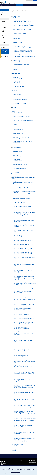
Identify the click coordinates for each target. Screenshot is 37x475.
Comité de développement (16, 30)
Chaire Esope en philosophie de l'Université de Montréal (21, 329)
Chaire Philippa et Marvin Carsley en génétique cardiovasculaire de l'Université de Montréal (25, 419)
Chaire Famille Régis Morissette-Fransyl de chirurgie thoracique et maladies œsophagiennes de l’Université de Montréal (24, 332)
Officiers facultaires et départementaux (17, 165)
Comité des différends (17, 83)
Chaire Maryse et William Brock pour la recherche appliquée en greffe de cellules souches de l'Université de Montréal (24, 386)
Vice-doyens (14, 169)
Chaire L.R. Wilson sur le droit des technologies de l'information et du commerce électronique (24, 371)
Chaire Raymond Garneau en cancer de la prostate (20, 424)
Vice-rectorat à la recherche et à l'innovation (19, 121)
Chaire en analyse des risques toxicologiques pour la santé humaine (23, 308)
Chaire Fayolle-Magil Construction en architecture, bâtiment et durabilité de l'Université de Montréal (24, 334)
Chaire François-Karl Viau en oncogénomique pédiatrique (21, 349)
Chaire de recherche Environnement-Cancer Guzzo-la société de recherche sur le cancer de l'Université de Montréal (25, 284)
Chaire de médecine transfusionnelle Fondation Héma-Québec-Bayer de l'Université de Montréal (23, 271)
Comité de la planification (16, 38)
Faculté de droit (15, 148)
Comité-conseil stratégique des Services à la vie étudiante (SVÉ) (21, 130)
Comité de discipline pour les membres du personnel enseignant (21, 64)
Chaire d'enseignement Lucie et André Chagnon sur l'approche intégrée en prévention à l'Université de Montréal (24, 260)
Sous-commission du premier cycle (17, 104)
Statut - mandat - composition (16, 16)
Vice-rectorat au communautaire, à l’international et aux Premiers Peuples (23, 120)
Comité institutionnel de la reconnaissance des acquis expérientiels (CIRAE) (23, 138)
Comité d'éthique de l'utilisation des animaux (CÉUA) (20, 33)
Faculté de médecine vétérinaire (17, 160)
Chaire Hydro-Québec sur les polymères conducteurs (21, 355)
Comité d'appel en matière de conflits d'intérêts (19, 134)
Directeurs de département (16, 172)
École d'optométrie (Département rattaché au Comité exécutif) (21, 164)
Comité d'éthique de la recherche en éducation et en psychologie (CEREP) (24, 25)
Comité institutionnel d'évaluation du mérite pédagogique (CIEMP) (22, 47)
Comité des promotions (16, 41)
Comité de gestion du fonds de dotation (18, 65)
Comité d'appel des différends (18, 78)
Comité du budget (15, 69)
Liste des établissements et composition (17, 444)
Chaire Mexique (16, 391)
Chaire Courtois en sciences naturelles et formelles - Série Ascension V (23, 245)
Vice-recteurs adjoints (16, 113)
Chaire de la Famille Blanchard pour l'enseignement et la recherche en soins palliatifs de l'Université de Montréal (24, 267)
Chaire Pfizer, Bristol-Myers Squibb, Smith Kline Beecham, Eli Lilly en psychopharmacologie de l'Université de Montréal (23, 402)
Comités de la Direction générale (16, 128)
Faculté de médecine (15, 150)
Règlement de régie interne (16, 73)
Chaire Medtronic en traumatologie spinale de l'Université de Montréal (23, 387)
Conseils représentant (14, 173)
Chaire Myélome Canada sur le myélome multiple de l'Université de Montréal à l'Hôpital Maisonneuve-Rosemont (24, 395)
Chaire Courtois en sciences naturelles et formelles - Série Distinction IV (23, 252)
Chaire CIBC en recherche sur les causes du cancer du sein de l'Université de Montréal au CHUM (24, 226)
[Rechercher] (32, 0)
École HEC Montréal (15, 445)
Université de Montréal (3, 2)
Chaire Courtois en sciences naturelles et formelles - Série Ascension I (23, 240)
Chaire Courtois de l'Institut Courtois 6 (19, 239)
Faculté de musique (15, 155)
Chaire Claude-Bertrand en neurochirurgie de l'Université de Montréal (23, 227)
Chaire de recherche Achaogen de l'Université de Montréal (21, 272)
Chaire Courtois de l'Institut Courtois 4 (19, 236)
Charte (2, 12)
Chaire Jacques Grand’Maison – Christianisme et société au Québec (23, 363)
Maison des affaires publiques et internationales (19, 199)
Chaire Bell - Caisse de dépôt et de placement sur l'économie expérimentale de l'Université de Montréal (24, 217)
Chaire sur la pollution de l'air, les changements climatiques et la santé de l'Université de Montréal (23, 436)
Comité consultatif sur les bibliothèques (18, 133)
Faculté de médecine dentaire (17, 152)
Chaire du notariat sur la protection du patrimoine (20, 305)
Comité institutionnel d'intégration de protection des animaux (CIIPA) (22, 50)
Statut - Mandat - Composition (16, 108)
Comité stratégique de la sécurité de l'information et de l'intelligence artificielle (24, 56)
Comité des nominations (16, 95)
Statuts (2, 14)
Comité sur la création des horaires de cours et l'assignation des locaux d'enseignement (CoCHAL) (22, 142)
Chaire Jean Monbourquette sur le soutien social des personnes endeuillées (24, 365)
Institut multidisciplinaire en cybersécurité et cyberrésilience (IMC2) (22, 198)
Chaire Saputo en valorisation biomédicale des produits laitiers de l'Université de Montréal (25, 431)
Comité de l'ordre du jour (17, 81)
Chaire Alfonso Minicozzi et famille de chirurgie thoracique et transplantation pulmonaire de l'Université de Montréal (24, 208)
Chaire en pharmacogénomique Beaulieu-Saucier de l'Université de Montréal (24, 318)
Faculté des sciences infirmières (17, 156)
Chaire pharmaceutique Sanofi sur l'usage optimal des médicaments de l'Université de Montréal (23, 416)
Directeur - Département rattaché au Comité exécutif (20, 168)
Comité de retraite (15, 43)
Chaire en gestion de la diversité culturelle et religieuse (21, 314)
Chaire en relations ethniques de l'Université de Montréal (21, 323)
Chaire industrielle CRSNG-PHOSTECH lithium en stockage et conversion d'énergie (23, 358)
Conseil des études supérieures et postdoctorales (20, 99)
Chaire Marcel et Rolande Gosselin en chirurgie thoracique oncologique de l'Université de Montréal (24, 381)
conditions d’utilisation (16, 473)
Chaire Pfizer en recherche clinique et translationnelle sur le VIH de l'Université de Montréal (24, 406)
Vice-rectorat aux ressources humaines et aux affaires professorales (22, 116)
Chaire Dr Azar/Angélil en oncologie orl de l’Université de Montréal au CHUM (24, 300)
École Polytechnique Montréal (17, 446)
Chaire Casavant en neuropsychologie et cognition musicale (22, 224)
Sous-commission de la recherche (17, 100)
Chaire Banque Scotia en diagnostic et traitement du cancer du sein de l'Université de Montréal (23, 210)
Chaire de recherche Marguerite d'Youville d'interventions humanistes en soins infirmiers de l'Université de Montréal (24, 292)
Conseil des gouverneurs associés (17, 57)
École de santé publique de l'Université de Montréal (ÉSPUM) (21, 163)
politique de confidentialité (8, 473)
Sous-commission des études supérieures (18, 102)
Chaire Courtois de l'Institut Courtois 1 (19, 232)
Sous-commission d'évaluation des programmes (19, 103)
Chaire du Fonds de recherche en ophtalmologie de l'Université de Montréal (24, 304)
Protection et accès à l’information (25, 455)
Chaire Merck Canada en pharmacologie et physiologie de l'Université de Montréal (23, 389)
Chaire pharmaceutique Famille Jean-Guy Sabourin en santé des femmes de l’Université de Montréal (24, 409)
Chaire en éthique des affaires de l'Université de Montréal (21, 313)
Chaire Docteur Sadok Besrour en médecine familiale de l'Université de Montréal (24, 299)
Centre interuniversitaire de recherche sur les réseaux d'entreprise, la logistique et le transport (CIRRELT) (24, 192)
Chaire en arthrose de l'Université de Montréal (20, 309)
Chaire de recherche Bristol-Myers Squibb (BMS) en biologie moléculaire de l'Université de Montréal (24, 277)
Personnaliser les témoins (6, 472)
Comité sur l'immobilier (16, 52)
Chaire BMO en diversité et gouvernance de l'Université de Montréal (23, 222)
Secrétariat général (11, 3)
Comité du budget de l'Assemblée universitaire (20, 85)
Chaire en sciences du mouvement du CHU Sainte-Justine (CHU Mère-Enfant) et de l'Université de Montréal (24, 325)
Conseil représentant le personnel (16, 176)
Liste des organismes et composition (17, 181)
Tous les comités (13, 450)
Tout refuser (13, 472)
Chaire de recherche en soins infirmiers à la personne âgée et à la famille (23, 282)
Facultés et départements (14, 146)
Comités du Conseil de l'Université (16, 17)
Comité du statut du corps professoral (19, 86)
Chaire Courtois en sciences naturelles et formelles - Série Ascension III (23, 243)
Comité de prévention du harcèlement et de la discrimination (21, 39)
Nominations (31, 455)
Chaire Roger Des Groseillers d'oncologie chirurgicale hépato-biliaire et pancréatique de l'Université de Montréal (23, 426)
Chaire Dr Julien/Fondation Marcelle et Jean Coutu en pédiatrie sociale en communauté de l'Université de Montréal (23, 302)
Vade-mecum (3, 18)
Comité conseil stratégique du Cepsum (18, 129)
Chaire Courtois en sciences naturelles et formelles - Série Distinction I (23, 248)
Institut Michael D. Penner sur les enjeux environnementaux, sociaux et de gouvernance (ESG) (23, 197)
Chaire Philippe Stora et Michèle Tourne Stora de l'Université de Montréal (24, 420)
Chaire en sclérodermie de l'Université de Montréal (21, 327)
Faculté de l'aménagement (16, 159)
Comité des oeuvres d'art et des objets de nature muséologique (22, 137)
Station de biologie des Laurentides (18, 203)
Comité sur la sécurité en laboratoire (18, 143)
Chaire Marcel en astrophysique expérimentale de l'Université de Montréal (24, 379)
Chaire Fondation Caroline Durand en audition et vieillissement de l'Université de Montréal (24, 336)
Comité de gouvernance (16, 34)
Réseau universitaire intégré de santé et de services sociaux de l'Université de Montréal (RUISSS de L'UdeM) (23, 449)
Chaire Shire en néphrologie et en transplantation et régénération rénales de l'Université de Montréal (24, 433)
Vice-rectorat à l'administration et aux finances (19, 119)
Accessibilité (21, 461)
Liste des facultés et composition (16, 147)
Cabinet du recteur (15, 115)
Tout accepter (18, 472)
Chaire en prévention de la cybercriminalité (19, 319)
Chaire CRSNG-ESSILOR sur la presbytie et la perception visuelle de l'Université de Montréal (24, 258)
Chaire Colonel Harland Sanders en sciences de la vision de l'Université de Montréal (24, 231)
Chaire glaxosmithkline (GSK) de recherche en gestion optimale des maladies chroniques (24, 351)
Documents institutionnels (3, 47)
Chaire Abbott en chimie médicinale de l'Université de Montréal (22, 206)
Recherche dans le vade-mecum (32, 462)
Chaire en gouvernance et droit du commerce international (21, 315)
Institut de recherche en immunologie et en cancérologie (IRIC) (21, 193)
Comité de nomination (17, 82)
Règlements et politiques (3, 16)
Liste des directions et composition (17, 112)
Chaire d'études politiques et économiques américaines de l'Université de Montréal (24, 265)
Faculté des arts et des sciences (17, 151)
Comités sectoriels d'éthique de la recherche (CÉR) (20, 20)
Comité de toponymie (16, 68)
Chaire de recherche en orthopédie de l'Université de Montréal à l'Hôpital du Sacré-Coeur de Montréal (24, 279)
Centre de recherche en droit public (17, 184)
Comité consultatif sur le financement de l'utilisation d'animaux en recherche (23, 132)
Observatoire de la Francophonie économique (19, 202)
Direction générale (4, 33)
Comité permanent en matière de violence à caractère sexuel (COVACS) (22, 51)
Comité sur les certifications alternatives (18, 98)
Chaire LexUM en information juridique (19, 375)
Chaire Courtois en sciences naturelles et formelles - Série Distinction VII (23, 256)
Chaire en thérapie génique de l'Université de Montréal (21, 328)
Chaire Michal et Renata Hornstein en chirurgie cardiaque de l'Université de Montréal (24, 393)
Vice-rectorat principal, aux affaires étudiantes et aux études (21, 117)
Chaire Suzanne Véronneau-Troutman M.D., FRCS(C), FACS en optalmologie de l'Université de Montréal (24, 439)
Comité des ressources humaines (17, 42)
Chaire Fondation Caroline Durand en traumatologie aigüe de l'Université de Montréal (24, 341)
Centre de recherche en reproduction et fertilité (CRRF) (20, 187)
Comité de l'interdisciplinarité (17, 94)
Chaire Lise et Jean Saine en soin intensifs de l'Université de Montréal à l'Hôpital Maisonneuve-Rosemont (24, 377)
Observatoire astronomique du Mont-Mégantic (19, 201)
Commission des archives (16, 70)
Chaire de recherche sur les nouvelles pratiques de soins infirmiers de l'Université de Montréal (23, 298)
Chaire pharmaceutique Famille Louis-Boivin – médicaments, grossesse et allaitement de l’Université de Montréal (24, 412)
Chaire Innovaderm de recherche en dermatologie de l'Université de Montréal (24, 360)
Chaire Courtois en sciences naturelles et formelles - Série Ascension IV (23, 244)
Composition (13, 111)
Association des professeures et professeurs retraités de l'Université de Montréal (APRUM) (23, 178)
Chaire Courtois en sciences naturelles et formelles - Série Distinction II (23, 249)
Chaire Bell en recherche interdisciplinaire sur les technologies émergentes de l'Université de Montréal (24, 221)
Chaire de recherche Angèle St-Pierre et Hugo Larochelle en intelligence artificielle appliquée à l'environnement (23, 274)
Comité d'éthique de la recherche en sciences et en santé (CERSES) (23, 26)
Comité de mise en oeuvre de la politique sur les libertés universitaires (22, 37)
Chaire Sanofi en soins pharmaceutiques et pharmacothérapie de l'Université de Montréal (24, 428)
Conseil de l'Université (14, 13)
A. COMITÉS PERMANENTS (16, 77)
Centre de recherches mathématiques (18, 188)
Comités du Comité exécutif (16, 61)
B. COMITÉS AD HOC (16, 87)
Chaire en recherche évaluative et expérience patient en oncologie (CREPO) (24, 322)
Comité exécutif (4, 23)
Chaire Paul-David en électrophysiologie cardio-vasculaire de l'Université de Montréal (24, 400)
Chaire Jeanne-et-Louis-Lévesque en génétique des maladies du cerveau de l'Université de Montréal (24, 368)
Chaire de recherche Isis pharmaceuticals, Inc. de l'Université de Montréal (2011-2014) (25, 286)
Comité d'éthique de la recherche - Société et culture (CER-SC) (22, 21)
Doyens (14, 167)
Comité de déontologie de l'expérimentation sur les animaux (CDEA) (22, 29)
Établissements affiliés (4, 42)
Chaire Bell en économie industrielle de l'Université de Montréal (22, 219)
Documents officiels (18, 455)
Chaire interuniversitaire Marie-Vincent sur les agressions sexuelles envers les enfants (24, 362)
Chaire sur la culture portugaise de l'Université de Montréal (22, 434)
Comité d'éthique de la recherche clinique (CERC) (21, 22)
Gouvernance (9, 455)
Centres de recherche (14, 179)
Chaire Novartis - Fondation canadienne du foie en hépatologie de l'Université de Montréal (25, 398)
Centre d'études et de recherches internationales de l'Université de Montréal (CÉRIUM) (23, 183)
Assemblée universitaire (14, 72)
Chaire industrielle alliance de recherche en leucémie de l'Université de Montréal (24, 356)
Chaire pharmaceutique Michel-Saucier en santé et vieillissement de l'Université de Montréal (24, 414)
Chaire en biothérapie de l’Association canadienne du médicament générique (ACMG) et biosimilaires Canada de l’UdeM (24, 311)
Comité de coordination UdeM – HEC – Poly (4, 31)
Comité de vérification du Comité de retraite (20, 46)
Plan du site (21, 460)
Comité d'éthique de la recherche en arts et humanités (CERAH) (23, 24)
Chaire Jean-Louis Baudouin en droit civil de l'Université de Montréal (23, 366)
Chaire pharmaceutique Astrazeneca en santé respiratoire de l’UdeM (23, 407)
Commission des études (14, 90)
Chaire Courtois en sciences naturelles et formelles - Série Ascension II (23, 241)
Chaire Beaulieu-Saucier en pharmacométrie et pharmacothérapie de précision (24, 212)
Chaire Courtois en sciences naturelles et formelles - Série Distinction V (23, 253)
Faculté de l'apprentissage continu (17, 161)
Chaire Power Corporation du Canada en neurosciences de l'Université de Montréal (24, 422)
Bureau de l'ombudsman (16, 125)
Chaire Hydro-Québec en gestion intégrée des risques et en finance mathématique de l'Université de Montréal (23, 353)
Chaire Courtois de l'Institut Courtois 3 (19, 235)
